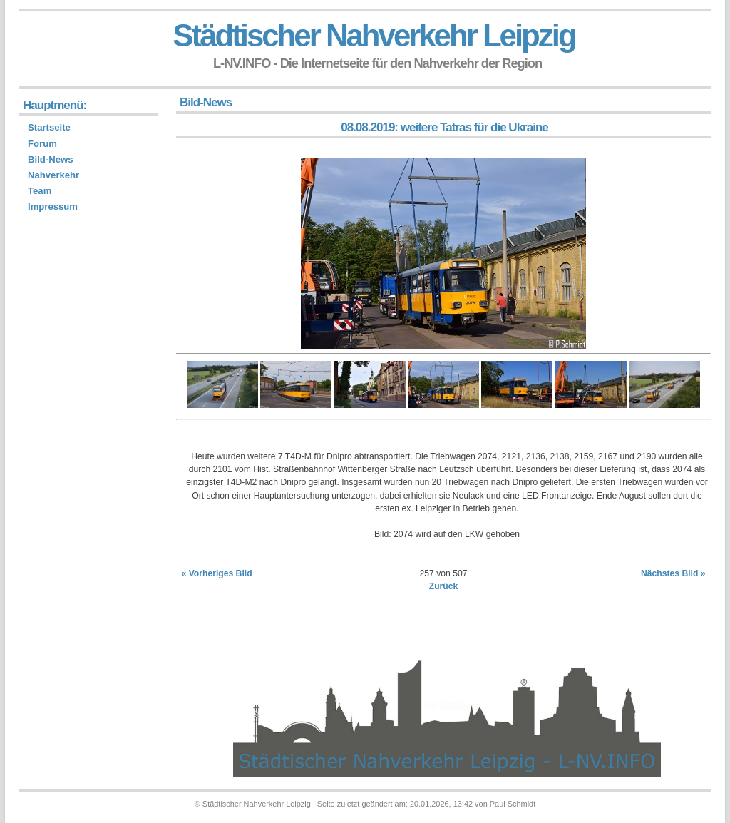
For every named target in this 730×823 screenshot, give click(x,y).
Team (39, 190)
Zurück (443, 586)
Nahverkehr (53, 175)
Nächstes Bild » (673, 573)
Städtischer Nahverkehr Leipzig (374, 35)
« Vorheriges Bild (217, 573)
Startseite (49, 127)
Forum (42, 143)
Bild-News (50, 159)
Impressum (53, 206)
